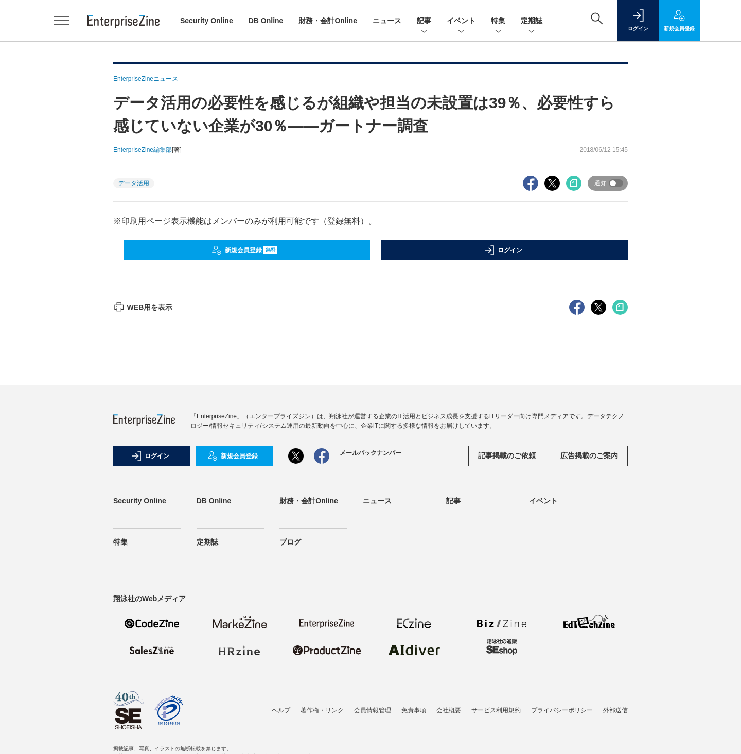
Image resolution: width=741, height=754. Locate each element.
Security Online (206, 20)
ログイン (503, 250)
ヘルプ (281, 710)
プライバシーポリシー (562, 710)
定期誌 (531, 21)
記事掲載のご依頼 (507, 455)
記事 (424, 21)
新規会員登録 (244, 250)
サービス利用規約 (496, 710)
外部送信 (615, 710)
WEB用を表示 (142, 307)
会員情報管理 (372, 710)
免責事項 (413, 710)
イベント (461, 21)
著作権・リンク (322, 710)
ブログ (290, 542)
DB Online (266, 20)
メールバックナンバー (370, 453)
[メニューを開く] (61, 20)
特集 (498, 21)
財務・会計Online (327, 20)
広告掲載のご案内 (589, 455)
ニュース (387, 20)
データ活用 (133, 183)
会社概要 (448, 710)
